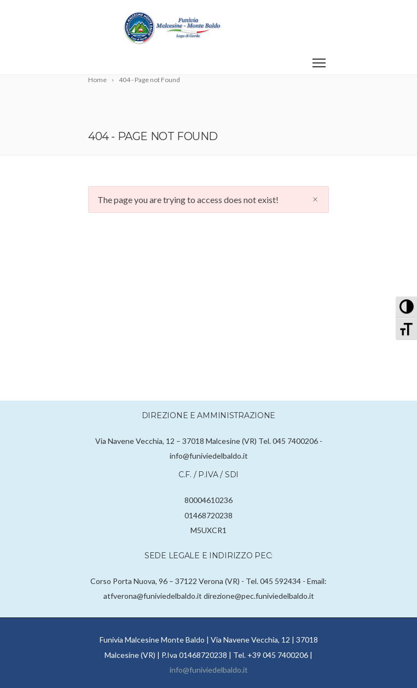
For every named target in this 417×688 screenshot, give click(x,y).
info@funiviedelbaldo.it (209, 669)
